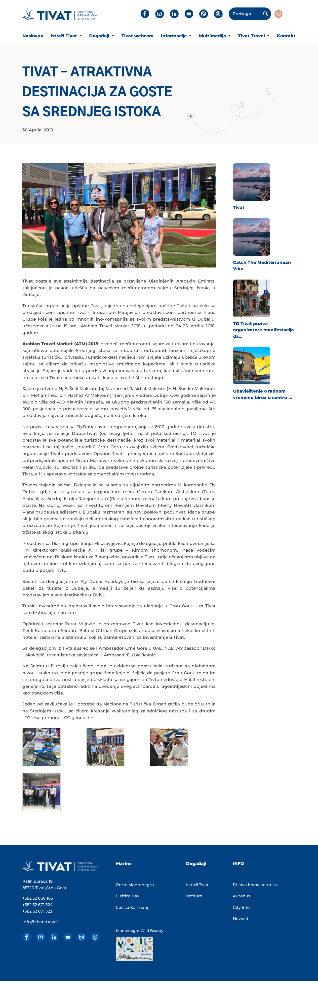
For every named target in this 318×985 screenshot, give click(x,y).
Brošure (194, 896)
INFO (238, 863)
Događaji (100, 35)
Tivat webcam (137, 35)
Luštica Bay (127, 896)
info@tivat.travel (40, 921)
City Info (241, 907)
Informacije (174, 35)
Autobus (241, 896)
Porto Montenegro (135, 884)
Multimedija (213, 35)
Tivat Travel (252, 35)
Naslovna (32, 35)
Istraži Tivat (64, 35)
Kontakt (286, 35)
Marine (124, 863)
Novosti (240, 918)
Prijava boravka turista (256, 884)
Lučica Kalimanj (132, 907)
